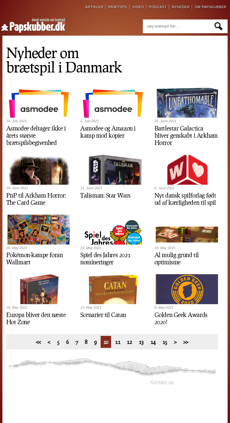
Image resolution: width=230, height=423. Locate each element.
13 (141, 342)
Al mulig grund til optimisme (177, 258)
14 (152, 342)
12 (129, 342)
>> (185, 342)
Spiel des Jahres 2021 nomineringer (105, 258)
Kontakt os (162, 383)
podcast (158, 7)
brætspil (118, 7)
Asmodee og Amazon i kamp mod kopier (107, 132)
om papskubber (210, 7)
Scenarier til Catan (103, 314)
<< (38, 342)
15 (164, 342)
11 (117, 342)
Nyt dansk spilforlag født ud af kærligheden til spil (185, 199)
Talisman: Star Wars (105, 195)
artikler (94, 7)
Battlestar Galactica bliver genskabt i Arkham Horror (186, 135)
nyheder (181, 7)
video (138, 7)
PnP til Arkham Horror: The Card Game (36, 199)
